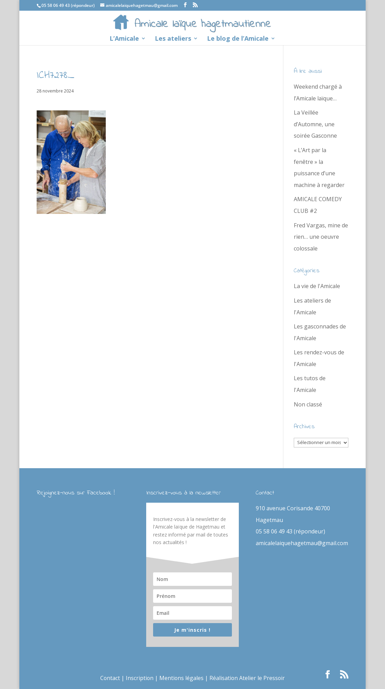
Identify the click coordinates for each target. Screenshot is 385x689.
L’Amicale (124, 39)
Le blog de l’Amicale (238, 39)
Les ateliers (173, 39)
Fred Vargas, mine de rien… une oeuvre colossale (321, 237)
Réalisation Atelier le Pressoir (247, 678)
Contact (109, 678)
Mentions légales (181, 678)
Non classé (308, 404)
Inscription (139, 678)
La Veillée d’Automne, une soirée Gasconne (315, 124)
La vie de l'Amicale (317, 286)
